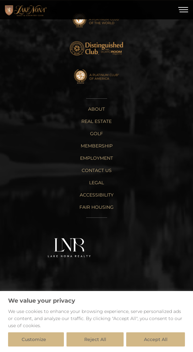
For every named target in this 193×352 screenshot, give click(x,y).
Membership (97, 146)
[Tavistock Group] (126, 248)
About (96, 109)
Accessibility (97, 195)
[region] (96, 321)
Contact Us (97, 170)
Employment (96, 158)
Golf (96, 133)
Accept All (156, 339)
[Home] (26, 10)
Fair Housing (96, 207)
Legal (96, 183)
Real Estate (96, 121)
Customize (34, 339)
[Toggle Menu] (183, 9)
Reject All (95, 339)
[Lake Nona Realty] (69, 248)
